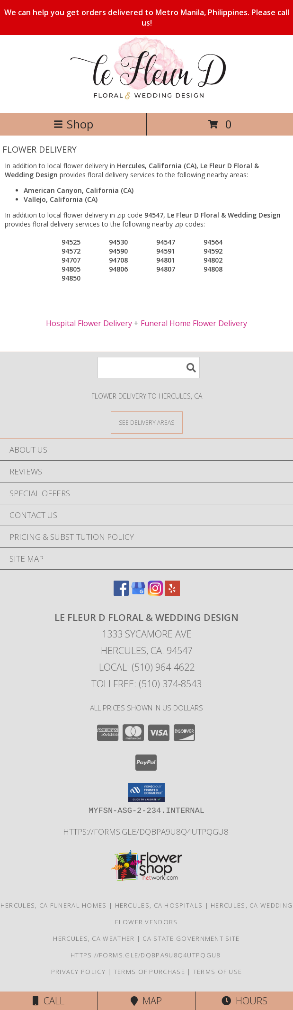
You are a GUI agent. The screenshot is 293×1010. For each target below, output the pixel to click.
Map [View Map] (146, 1000)
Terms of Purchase (149, 971)
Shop (73, 124)
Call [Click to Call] (48, 1000)
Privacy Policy (78, 971)
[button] (146, 792)
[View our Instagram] (155, 592)
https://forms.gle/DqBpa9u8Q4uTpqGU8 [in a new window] (147, 831)
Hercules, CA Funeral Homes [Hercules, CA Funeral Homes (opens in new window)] (53, 905)
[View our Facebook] (121, 592)
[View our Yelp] (172, 592)
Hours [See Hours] (244, 1000)
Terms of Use (217, 971)
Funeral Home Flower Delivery (194, 323)
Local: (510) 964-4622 (147, 667)
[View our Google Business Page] (138, 592)
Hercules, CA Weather (93, 938)
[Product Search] (149, 367)
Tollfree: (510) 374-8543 (146, 683)
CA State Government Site (191, 938)
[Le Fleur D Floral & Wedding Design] (146, 98)
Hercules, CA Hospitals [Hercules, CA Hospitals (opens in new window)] (159, 905)
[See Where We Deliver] (147, 422)
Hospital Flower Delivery (89, 323)
